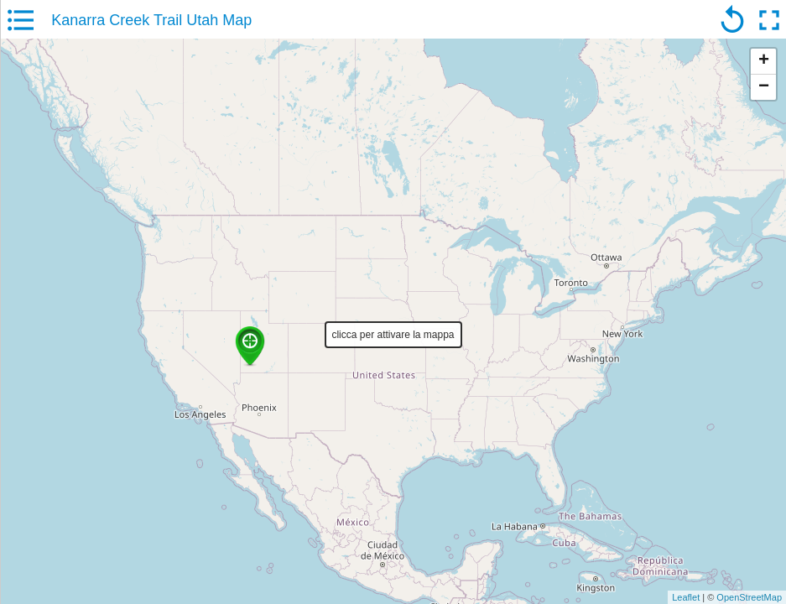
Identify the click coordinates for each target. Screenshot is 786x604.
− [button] (763, 87)
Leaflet (686, 597)
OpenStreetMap (749, 597)
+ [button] (763, 61)
